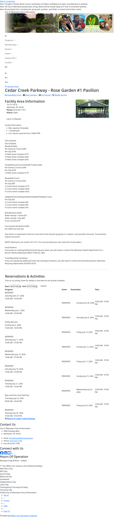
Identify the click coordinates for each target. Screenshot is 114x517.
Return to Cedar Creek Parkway (21, 418)
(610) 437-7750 (16, 441)
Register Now (12, 86)
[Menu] (6, 82)
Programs (9, 40)
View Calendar (31, 95)
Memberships (11, 45)
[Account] (11, 67)
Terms (6, 495)
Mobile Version (60, 95)
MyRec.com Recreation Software (23, 515)
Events (8, 53)
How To (7, 511)
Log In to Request (13, 119)
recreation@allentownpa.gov (21, 438)
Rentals (8, 49)
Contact (8, 62)
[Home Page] (11, 36)
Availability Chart (13, 95)
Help (5, 506)
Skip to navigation (7, 1)
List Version (46, 95)
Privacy (6, 500)
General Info (10, 58)
